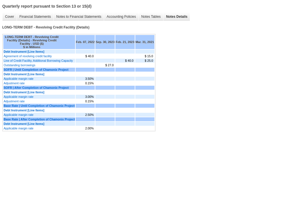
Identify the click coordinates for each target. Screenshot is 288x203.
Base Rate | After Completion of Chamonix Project (39, 119)
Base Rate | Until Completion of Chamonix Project (39, 105)
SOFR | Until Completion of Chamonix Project (36, 69)
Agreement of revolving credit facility (28, 56)
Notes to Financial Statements (78, 17)
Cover (9, 17)
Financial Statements (35, 17)
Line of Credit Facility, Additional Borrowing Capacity (38, 60)
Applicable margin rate (18, 78)
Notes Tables (151, 17)
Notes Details (176, 17)
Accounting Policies (121, 17)
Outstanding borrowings (19, 65)
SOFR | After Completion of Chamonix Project (36, 87)
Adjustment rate (14, 83)
